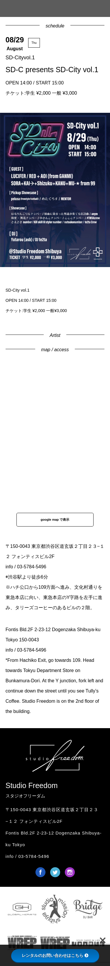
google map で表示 (55, 519)
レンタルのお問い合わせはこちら (55, 955)
